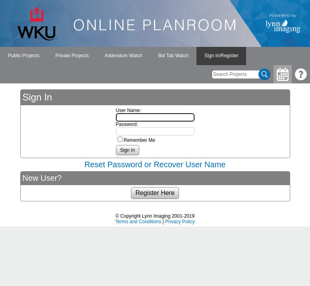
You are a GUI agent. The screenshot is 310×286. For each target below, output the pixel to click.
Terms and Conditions (138, 221)
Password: (127, 124)
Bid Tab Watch (173, 55)
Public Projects (23, 55)
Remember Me (139, 140)
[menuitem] (23, 56)
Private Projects (72, 55)
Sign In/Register (221, 55)
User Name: (128, 110)
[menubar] (123, 56)
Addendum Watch (123, 55)
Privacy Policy (180, 221)
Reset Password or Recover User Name (155, 164)
